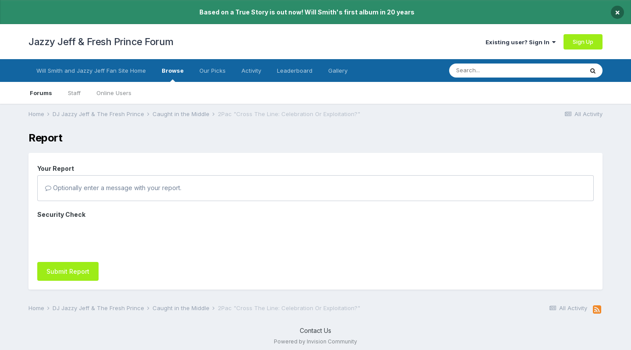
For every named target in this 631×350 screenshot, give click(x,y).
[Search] (498, 71)
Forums (41, 92)
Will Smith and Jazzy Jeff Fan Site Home (91, 70)
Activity (251, 70)
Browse (173, 74)
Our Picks (212, 70)
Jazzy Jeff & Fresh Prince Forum (101, 41)
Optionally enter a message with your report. (113, 187)
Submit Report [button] (67, 237)
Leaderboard (294, 70)
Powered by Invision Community (315, 337)
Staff (74, 92)
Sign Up (583, 41)
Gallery (337, 70)
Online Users (113, 92)
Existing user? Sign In (521, 42)
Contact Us (315, 326)
